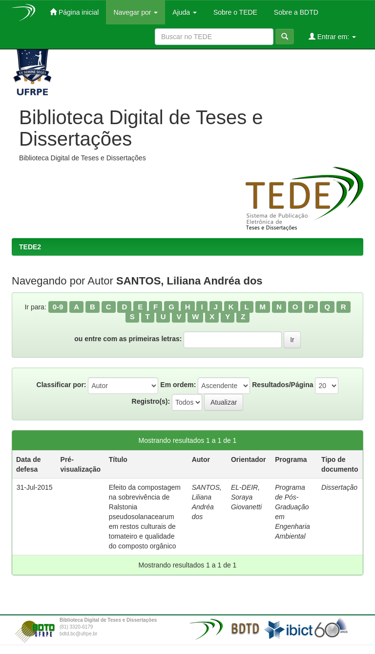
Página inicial (74, 12)
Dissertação (339, 487)
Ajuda (184, 12)
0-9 (58, 307)
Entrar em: (332, 36)
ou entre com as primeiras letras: (128, 339)
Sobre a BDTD (295, 12)
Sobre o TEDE (234, 12)
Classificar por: (61, 385)
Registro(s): (151, 401)
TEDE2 (30, 247)
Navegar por (135, 12)
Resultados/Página (282, 385)
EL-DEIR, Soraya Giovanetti (246, 497)
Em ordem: (178, 385)
